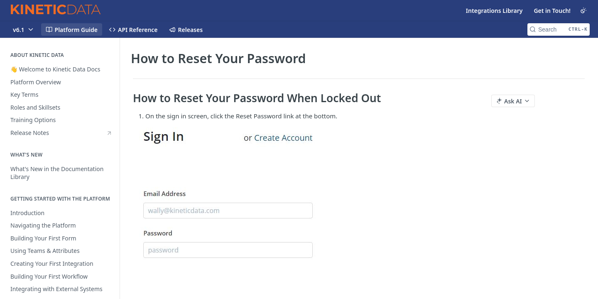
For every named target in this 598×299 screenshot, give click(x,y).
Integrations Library (494, 11)
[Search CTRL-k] (558, 29)
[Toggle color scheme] (583, 10)
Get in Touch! (552, 11)
